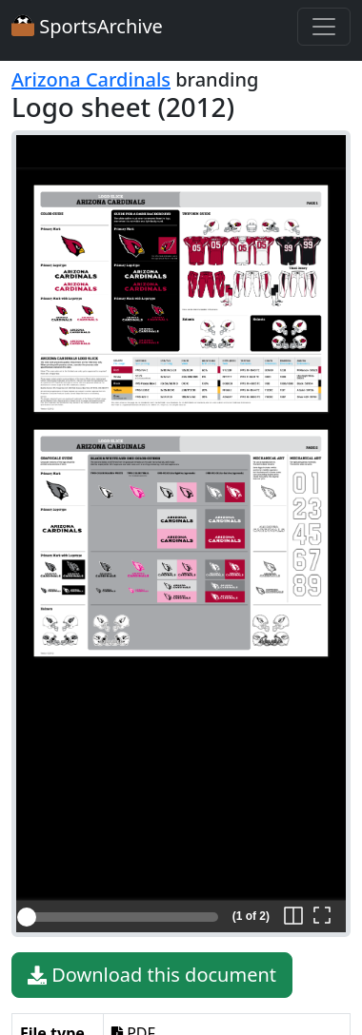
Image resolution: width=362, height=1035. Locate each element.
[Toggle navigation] (324, 27)
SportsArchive (87, 26)
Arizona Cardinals (91, 79)
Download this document (152, 975)
